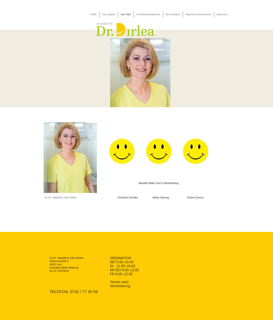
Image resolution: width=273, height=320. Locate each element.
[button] (71, 157)
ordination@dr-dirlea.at (63, 267)
